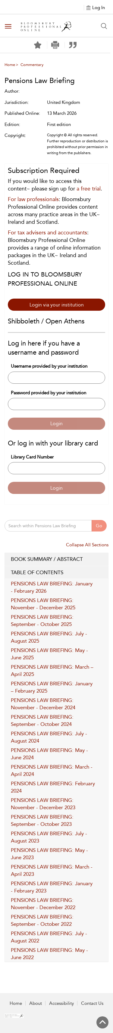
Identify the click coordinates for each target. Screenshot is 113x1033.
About (35, 1003)
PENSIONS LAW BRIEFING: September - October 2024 (42, 720)
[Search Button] (104, 26)
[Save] (37, 45)
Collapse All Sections (87, 545)
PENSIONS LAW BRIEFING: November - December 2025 (43, 604)
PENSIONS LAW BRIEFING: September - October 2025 (42, 620)
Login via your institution (57, 305)
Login (56, 423)
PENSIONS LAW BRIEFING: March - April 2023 (52, 870)
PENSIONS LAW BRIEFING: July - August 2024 (49, 737)
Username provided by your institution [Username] (49, 366)
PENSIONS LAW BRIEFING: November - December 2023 (43, 803)
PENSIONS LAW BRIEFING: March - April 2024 (52, 770)
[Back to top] (102, 1022)
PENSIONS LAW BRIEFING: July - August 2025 (49, 637)
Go (99, 525)
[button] (55, 45)
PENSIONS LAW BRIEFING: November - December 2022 (43, 903)
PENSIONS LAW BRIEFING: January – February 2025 (52, 687)
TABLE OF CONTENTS (56, 572)
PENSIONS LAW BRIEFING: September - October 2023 (42, 820)
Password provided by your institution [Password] (48, 393)
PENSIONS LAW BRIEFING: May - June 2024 (49, 753)
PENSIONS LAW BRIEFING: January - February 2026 (52, 587)
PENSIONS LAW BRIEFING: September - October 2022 (42, 920)
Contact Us (92, 1003)
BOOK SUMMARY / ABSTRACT (56, 559)
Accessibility (61, 1003)
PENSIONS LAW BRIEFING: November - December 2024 (43, 703)
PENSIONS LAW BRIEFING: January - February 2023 (52, 887)
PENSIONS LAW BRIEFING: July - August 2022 (49, 937)
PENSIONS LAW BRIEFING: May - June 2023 (49, 853)
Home (10, 64)
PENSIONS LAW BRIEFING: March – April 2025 (52, 670)
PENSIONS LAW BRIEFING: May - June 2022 (49, 953)
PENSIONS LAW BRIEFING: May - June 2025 (49, 654)
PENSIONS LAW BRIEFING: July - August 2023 (49, 837)
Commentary (31, 64)
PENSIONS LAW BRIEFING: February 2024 (53, 787)
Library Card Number (32, 457)
